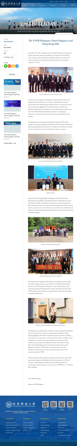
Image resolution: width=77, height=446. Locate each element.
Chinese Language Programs (13, 430)
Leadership (43, 427)
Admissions (53, 5)
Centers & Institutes (28, 425)
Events (12, 74)
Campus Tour (61, 427)
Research (63, 5)
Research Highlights (28, 422)
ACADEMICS (10, 418)
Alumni (61, 1)
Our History (43, 422)
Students (51, 1)
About (33, 5)
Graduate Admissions (11, 427)
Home (57, 34)
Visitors (66, 1)
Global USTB (9, 432)
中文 (74, 1)
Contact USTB (61, 422)
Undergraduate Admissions (12, 425)
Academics (42, 5)
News (25, 5)
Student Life (44, 432)
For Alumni (60, 432)
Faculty (56, 1)
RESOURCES (62, 418)
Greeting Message (45, 425)
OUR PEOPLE (45, 418)
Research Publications (28, 427)
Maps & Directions (62, 425)
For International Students (64, 435)
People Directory (45, 430)
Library (25, 430)
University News (68, 34)
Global (73, 5)
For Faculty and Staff (63, 430)
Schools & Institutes (11, 422)
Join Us (42, 435)
